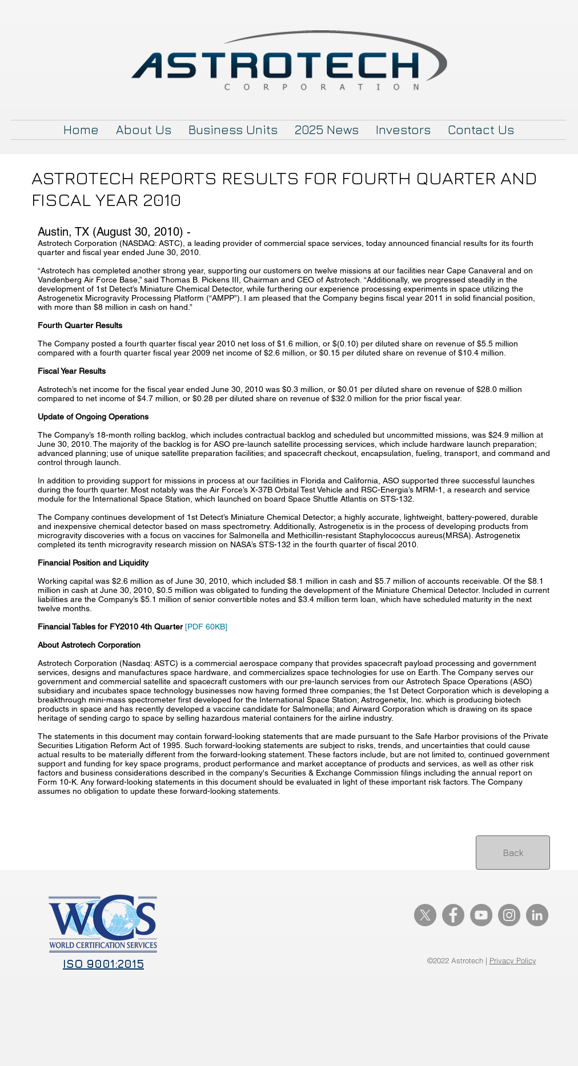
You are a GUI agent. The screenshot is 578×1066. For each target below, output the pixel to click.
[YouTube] (481, 915)
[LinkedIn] (537, 915)
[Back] (513, 852)
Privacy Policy (512, 960)
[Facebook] (453, 915)
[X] (425, 915)
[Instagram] (509, 915)
